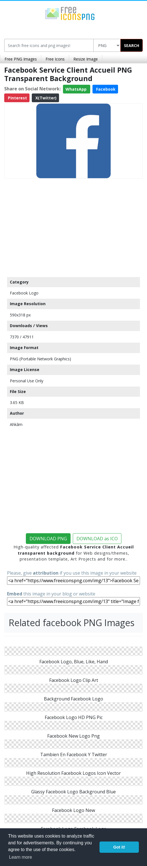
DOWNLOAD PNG (48, 538)
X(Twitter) (45, 98)
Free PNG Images (20, 59)
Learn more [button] (20, 857)
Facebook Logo (24, 293)
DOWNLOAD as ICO (97, 538)
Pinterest (17, 98)
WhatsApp (76, 89)
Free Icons (55, 59)
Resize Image (85, 59)
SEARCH (131, 45)
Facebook (105, 89)
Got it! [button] (119, 847)
